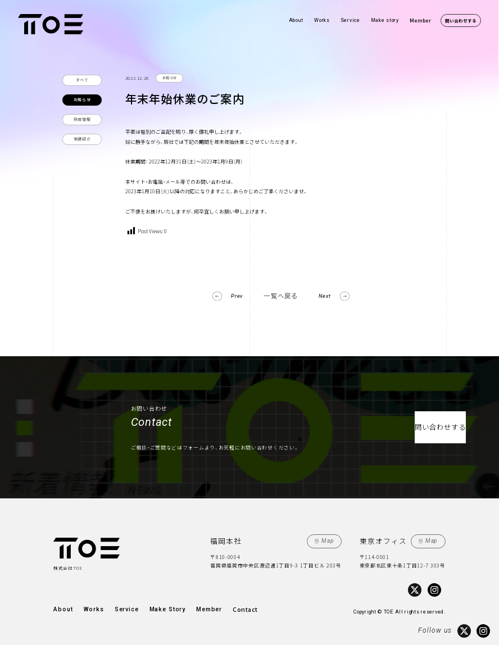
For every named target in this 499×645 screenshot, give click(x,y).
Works (322, 20)
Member (420, 20)
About (296, 20)
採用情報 (82, 119)
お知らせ (82, 99)
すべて (82, 80)
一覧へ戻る (280, 295)
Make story (385, 20)
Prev (234, 295)
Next (327, 295)
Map (328, 539)
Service (350, 20)
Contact (225, 606)
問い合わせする (461, 20)
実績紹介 (82, 139)
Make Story (154, 605)
